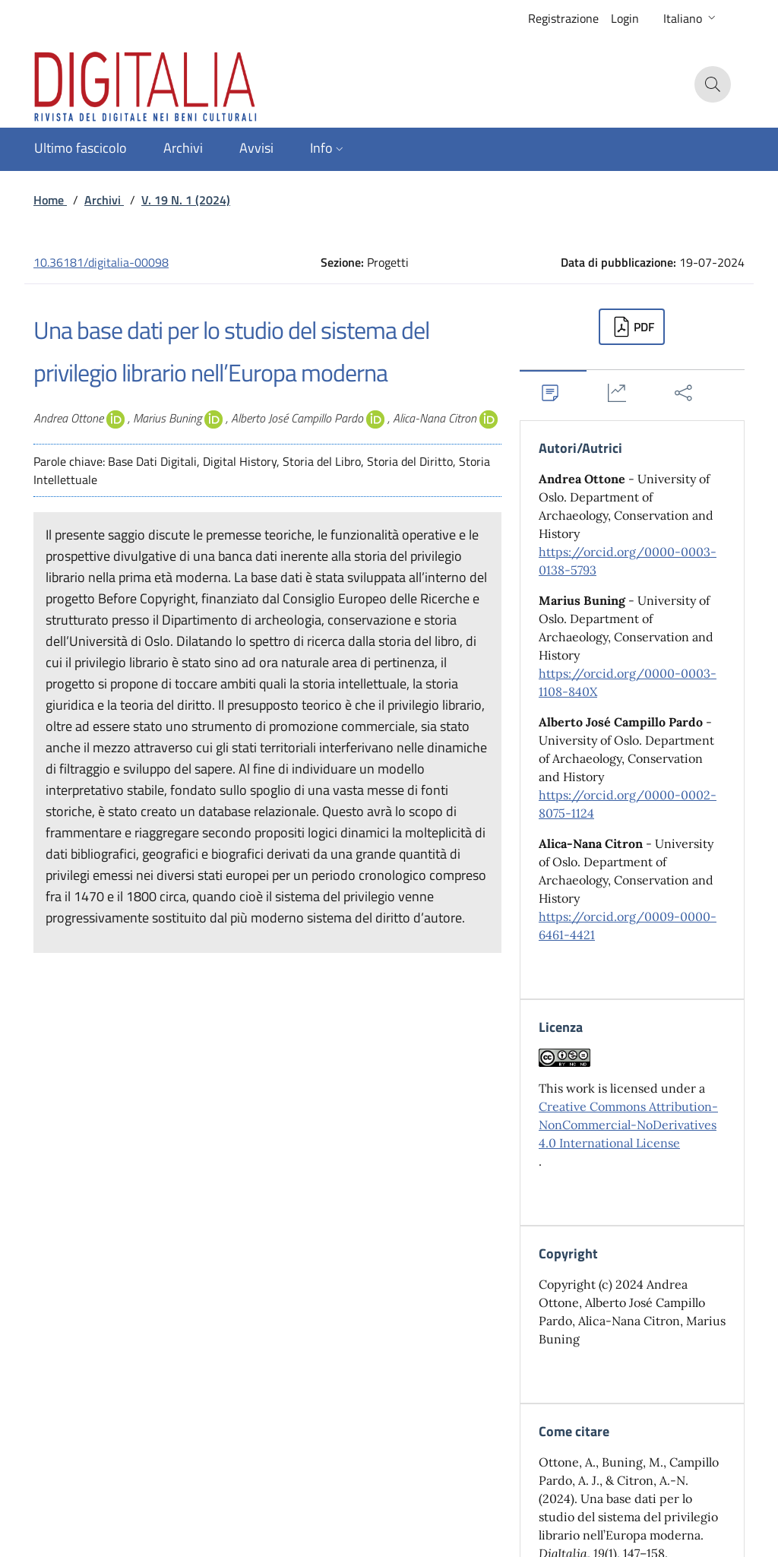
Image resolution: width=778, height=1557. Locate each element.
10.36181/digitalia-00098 (101, 262)
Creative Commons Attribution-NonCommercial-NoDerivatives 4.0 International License (628, 1124)
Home (50, 200)
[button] (691, 18)
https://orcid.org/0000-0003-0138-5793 (627, 561)
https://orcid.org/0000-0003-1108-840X (627, 682)
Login (625, 18)
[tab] (553, 392)
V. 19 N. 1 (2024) (185, 200)
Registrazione (563, 18)
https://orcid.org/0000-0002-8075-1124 (627, 804)
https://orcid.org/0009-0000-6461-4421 (627, 925)
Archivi (104, 200)
